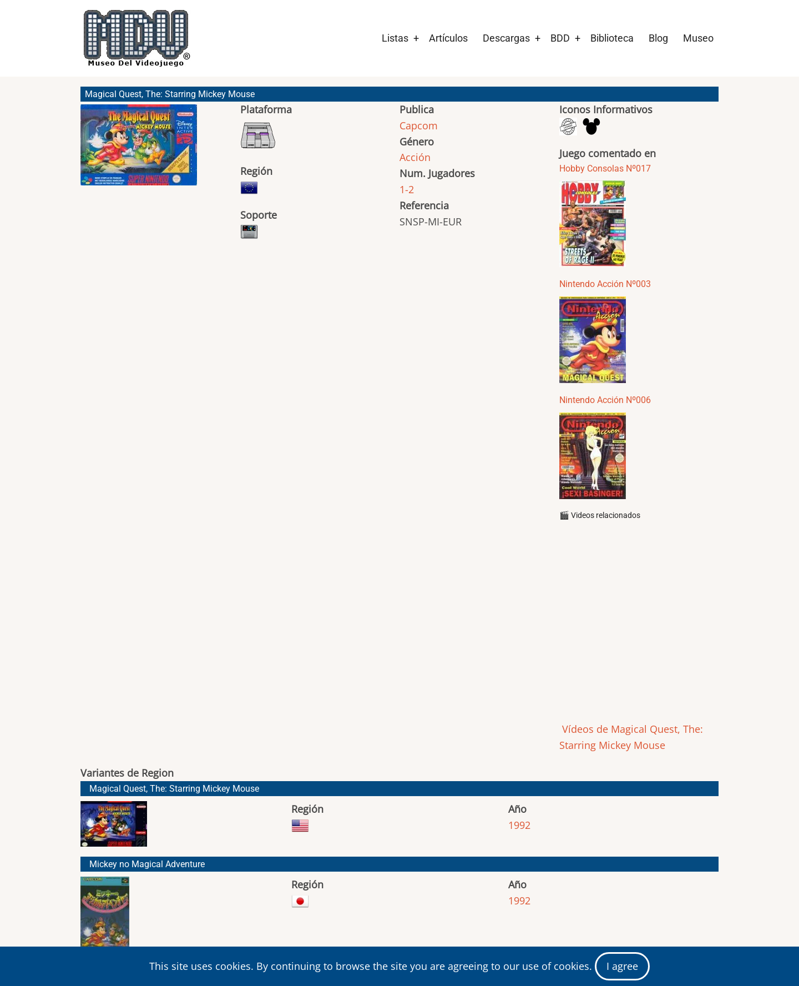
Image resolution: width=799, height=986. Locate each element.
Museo (698, 38)
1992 (519, 825)
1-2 (407, 189)
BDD (560, 38)
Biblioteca (612, 38)
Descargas (506, 38)
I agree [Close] (622, 966)
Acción (415, 157)
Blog (658, 38)
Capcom (419, 125)
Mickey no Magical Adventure (147, 864)
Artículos (448, 38)
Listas (395, 38)
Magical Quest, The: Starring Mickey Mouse (174, 788)
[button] (138, 149)
